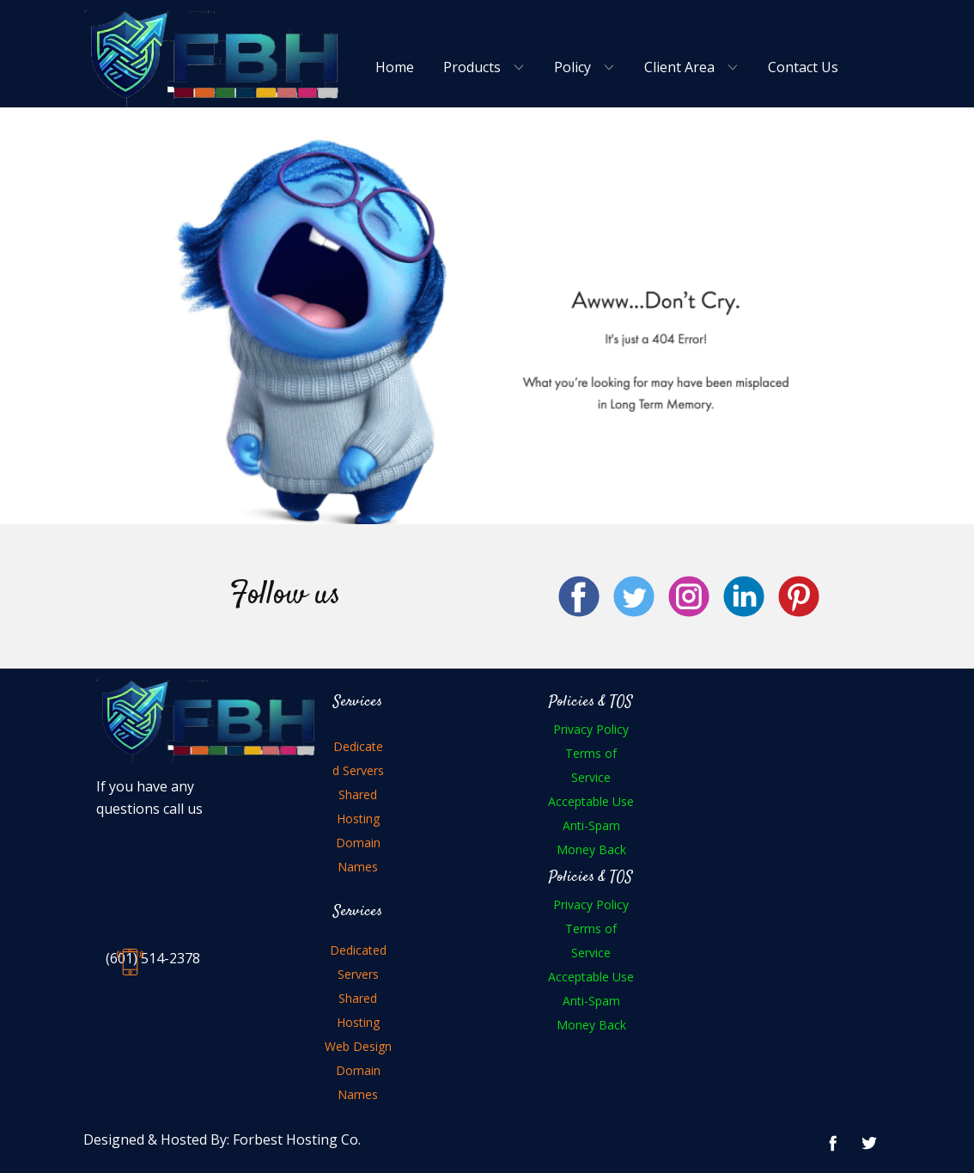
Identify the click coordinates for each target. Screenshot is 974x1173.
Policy (572, 67)
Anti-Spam (591, 825)
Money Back (591, 849)
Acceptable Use (591, 801)
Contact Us (803, 67)
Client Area (679, 67)
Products (472, 67)
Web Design (358, 1046)
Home (394, 67)
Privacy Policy (591, 729)
